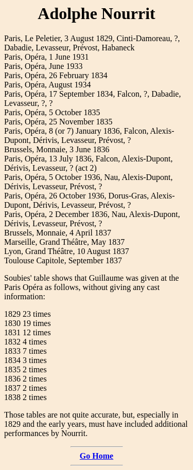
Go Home (96, 455)
